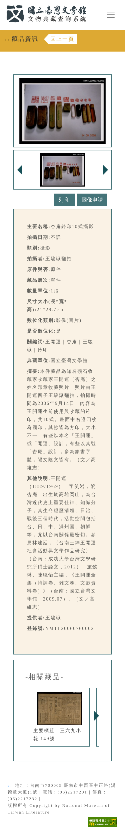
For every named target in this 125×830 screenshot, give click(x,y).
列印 (64, 200)
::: (2, 4)
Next (96, 716)
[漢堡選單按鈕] (111, 14)
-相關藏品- (44, 677)
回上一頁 (62, 39)
